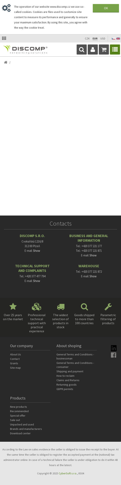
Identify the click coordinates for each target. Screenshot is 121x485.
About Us (15, 354)
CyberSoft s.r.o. (68, 473)
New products (18, 407)
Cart (104, 49)
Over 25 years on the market (13, 317)
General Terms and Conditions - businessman (75, 356)
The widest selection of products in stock (60, 321)
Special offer (17, 415)
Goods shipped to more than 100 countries (84, 319)
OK (106, 8)
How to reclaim (65, 376)
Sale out (15, 420)
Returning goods (66, 384)
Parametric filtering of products (108, 319)
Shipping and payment (69, 371)
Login (93, 49)
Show (36, 251)
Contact (15, 359)
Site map (15, 367)
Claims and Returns (67, 380)
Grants (14, 363)
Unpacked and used (22, 424)
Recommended (19, 411)
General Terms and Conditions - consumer (75, 365)
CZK (87, 38)
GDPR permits (64, 389)
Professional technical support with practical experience (37, 323)
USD (102, 38)
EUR (95, 38)
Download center (20, 433)
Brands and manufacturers (26, 429)
